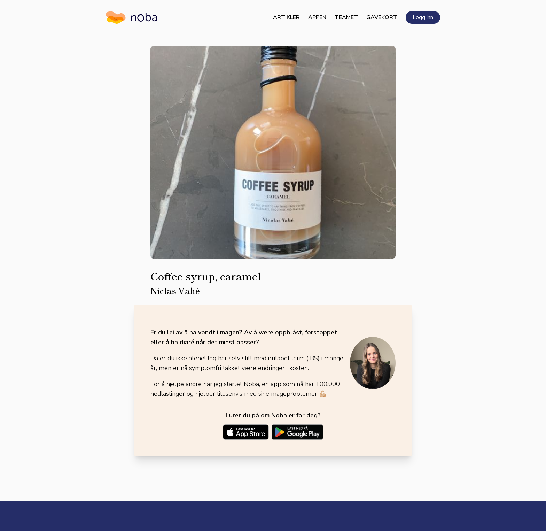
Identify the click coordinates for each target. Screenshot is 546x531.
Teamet (346, 17)
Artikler (286, 17)
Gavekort (381, 17)
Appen (317, 17)
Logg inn (423, 17)
